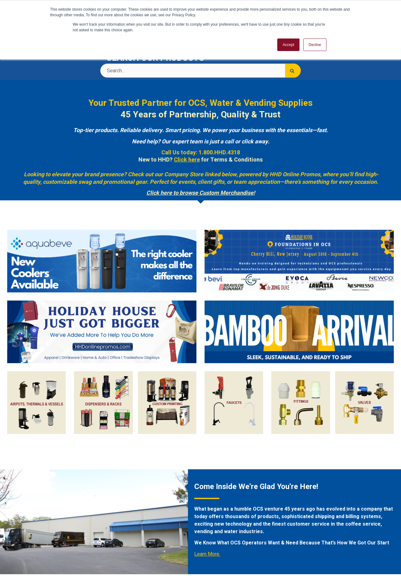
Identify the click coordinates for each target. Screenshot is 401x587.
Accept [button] (288, 45)
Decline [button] (315, 45)
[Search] (293, 71)
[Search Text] (200, 71)
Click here (187, 160)
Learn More (207, 554)
